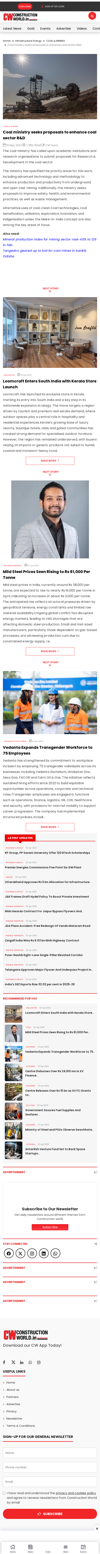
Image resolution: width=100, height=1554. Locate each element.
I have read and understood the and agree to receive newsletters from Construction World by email (52, 1498)
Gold (30, 28)
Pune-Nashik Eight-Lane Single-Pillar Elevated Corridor (44, 955)
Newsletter (14, 1418)
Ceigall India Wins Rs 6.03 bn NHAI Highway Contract (42, 940)
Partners (12, 1397)
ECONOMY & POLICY (14, 848)
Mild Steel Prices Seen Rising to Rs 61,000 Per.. (57, 1032)
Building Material (13, 565)
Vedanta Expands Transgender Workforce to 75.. (60, 1052)
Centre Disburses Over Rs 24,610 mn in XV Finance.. (54, 1073)
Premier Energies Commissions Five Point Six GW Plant (43, 867)
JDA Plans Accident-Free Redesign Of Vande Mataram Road (47, 926)
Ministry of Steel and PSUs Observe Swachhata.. (59, 1130)
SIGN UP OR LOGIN (52, 6)
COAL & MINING (55, 41)
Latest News (12, 28)
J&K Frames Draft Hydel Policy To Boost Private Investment (47, 897)
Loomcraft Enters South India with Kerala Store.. (59, 1013)
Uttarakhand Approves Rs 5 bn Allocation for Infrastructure (47, 882)
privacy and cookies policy (76, 1493)
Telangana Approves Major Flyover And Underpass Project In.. (49, 970)
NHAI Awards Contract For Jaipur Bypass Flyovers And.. (44, 911)
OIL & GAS (30, 1105)
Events (45, 28)
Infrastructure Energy (28, 41)
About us (12, 1390)
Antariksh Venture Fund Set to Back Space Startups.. (55, 1151)
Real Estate (9, 375)
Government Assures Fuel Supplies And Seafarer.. (53, 1112)
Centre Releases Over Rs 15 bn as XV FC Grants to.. (58, 1093)
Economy (30, 1047)
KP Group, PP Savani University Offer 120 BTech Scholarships (47, 853)
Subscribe (24, 6)
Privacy (11, 1411)
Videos (82, 28)
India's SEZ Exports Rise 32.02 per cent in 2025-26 (40, 984)
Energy (9, 877)
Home (7, 41)
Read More (50, 461)
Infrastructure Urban (15, 741)
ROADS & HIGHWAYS (14, 906)
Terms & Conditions (20, 1426)
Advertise (63, 28)
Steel (28, 1027)
